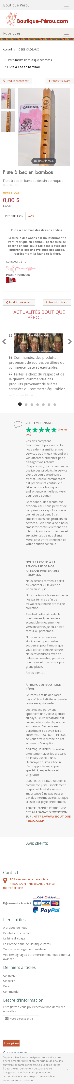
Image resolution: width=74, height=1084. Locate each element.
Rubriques (12, 33)
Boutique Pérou (16, 5)
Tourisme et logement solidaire (24, 949)
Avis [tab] (31, 216)
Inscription (11, 1043)
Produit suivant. (60, 81)
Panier (7, 986)
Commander (11, 991)
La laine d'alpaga (14, 938)
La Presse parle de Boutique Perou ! (27, 944)
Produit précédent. (16, 81)
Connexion (10, 975)
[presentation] (33, 1032)
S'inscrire (9, 981)
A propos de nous (15, 927)
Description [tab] (14, 216)
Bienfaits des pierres (17, 933)
